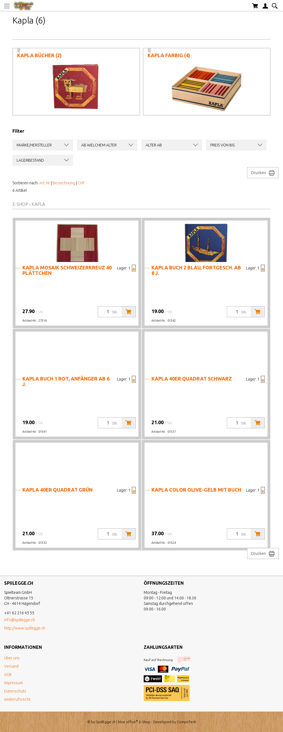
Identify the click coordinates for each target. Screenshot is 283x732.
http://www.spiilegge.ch (24, 628)
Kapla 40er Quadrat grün (57, 489)
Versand (11, 666)
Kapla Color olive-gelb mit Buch (196, 489)
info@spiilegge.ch (19, 620)
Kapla (38, 204)
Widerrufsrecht (17, 699)
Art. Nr (44, 183)
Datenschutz (15, 691)
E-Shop (20, 204)
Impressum (13, 683)
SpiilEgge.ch (106, 722)
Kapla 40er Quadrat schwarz (191, 378)
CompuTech (186, 722)
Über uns (12, 658)
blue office (128, 722)
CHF (81, 183)
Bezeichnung (64, 183)
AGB (8, 674)
